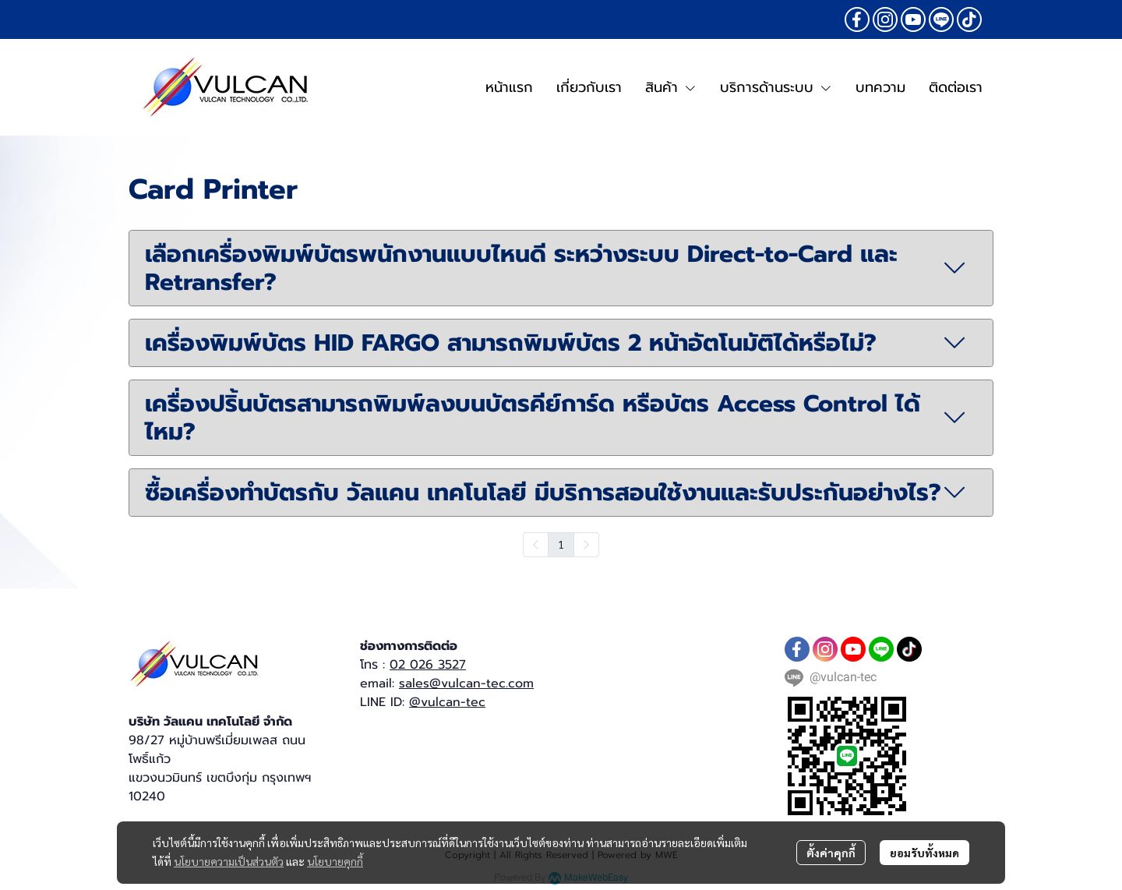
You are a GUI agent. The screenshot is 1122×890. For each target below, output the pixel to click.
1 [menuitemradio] (561, 544)
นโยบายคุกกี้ (335, 861)
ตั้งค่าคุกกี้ (831, 853)
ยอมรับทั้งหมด (924, 853)
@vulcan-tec (447, 702)
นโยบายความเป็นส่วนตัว (229, 861)
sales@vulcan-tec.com (466, 683)
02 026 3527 (428, 664)
